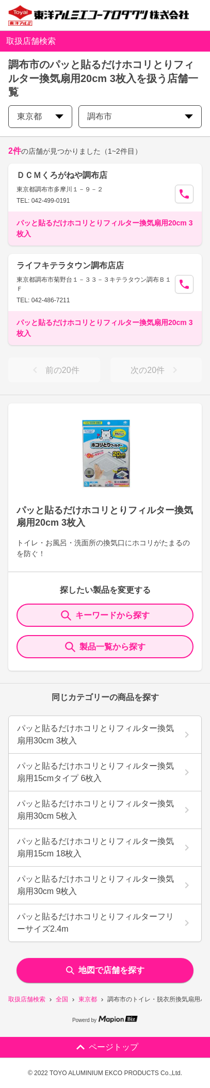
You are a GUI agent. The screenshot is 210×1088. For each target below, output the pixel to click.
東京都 (87, 999)
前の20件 (54, 370)
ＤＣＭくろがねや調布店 (62, 175)
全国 (62, 999)
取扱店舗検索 (26, 999)
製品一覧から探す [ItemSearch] (105, 647)
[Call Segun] (184, 194)
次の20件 (156, 370)
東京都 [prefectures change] (40, 116)
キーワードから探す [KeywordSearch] (105, 615)
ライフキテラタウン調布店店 (70, 265)
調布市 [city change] (140, 116)
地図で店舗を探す (105, 970)
